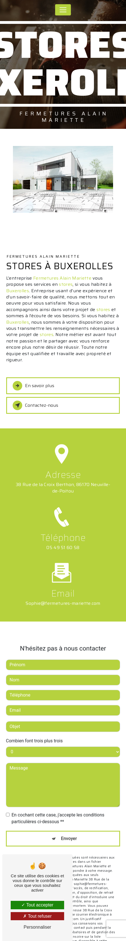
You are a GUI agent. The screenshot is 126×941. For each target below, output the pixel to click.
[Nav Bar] (63, 9)
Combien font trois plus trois (34, 733)
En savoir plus (33, 385)
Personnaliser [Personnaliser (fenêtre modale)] (37, 927)
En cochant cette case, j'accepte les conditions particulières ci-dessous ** (58, 811)
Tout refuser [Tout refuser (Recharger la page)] (37, 916)
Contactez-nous (35, 405)
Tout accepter (37, 905)
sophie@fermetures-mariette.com (63, 596)
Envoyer (69, 831)
